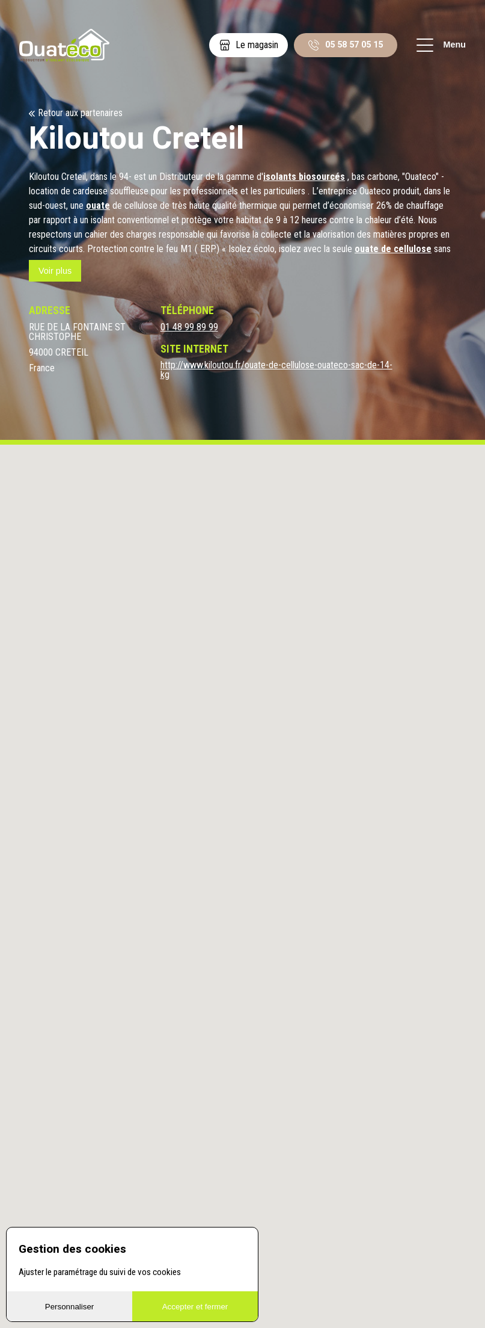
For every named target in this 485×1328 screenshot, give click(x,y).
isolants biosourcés (304, 176)
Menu (441, 45)
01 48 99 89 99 (189, 327)
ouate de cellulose (393, 249)
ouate (98, 205)
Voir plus (55, 271)
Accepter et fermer (195, 1306)
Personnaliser (69, 1306)
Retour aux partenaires (80, 113)
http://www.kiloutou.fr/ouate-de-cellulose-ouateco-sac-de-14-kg (276, 370)
